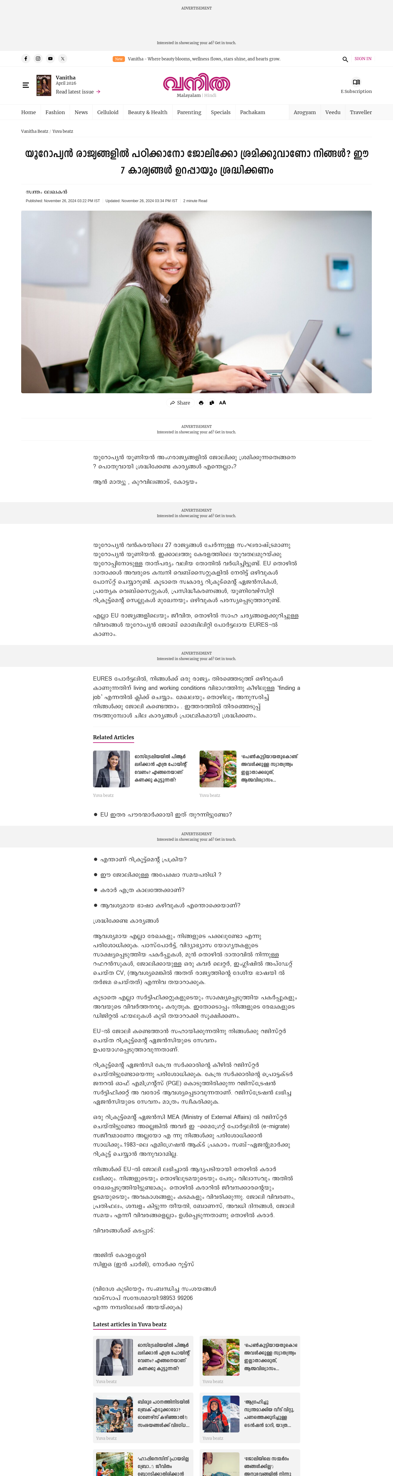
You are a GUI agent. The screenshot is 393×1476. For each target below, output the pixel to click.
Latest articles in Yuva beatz (129, 1324)
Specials (221, 112)
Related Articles (113, 737)
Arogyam (305, 112)
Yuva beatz (63, 131)
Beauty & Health (148, 112)
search (344, 58)
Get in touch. (225, 42)
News (81, 112)
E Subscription (356, 91)
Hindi (210, 95)
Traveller (361, 112)
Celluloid (108, 112)
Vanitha (66, 77)
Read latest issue (75, 92)
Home (28, 112)
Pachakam (252, 112)
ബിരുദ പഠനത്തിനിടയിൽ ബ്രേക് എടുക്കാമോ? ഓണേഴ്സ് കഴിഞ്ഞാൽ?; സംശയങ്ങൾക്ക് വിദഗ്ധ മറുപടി (163, 1418)
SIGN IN (363, 58)
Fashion (55, 112)
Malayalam (189, 95)
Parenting (189, 112)
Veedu (332, 112)
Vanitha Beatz (34, 131)
